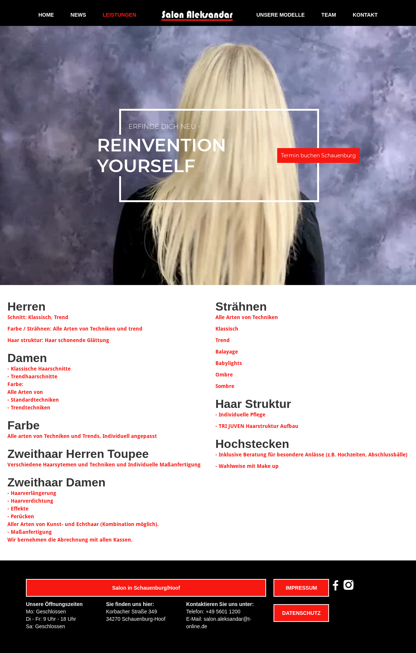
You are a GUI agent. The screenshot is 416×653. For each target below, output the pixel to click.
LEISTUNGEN (119, 15)
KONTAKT (365, 15)
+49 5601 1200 (223, 612)
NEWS (78, 15)
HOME (46, 15)
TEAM (328, 15)
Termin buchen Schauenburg (318, 155)
